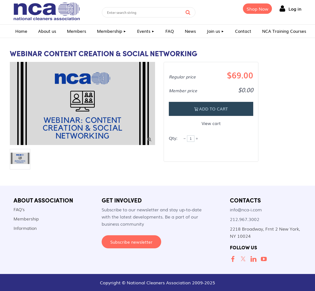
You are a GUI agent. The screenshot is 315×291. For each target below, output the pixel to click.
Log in (294, 8)
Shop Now (257, 8)
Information (25, 228)
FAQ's (19, 209)
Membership (26, 219)
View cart (211, 123)
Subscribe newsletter (131, 242)
